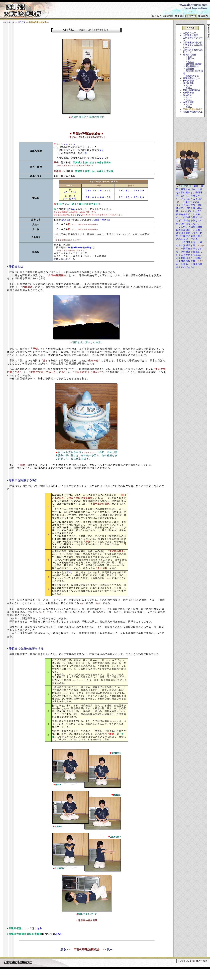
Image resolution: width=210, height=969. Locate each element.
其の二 (191, 59)
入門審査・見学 (190, 35)
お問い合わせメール (64, 259)
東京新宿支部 (192, 76)
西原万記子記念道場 (193, 72)
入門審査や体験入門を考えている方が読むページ (192, 45)
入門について (189, 33)
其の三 (191, 61)
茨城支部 (190, 68)
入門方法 (21, 22)
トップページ (8, 22)
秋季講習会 (188, 80)
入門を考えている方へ (192, 39)
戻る (63, 949)
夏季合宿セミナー (191, 78)
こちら (100, 157)
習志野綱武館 (192, 66)
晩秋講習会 (188, 92)
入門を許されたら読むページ (192, 50)
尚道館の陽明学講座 (192, 111)
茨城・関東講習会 (191, 90)
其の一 (191, 57)
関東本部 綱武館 (193, 64)
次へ (110, 949)
